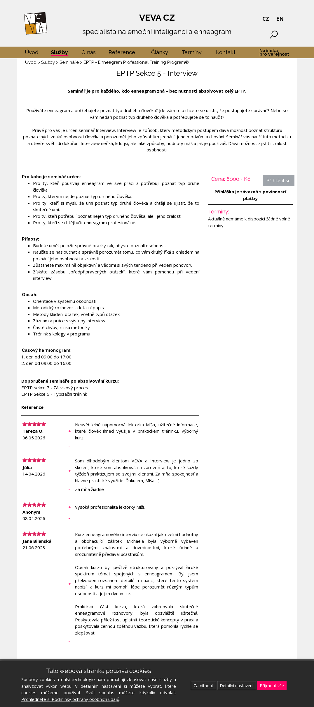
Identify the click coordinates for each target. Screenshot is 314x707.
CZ (265, 18)
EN (280, 18)
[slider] (34, 424)
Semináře (69, 62)
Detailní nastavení (236, 685)
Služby (48, 62)
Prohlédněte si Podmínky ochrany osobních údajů (70, 699)
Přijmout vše (272, 685)
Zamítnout (203, 685)
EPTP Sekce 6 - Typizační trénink (54, 394)
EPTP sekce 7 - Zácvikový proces (54, 387)
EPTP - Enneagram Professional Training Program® (136, 62)
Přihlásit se (278, 180)
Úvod (30, 62)
